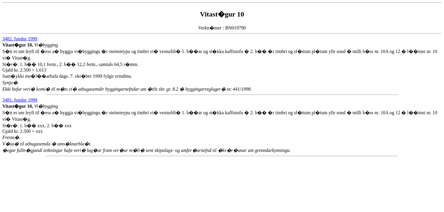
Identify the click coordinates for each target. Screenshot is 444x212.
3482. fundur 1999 (19, 38)
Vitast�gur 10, (18, 44)
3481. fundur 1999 (19, 99)
